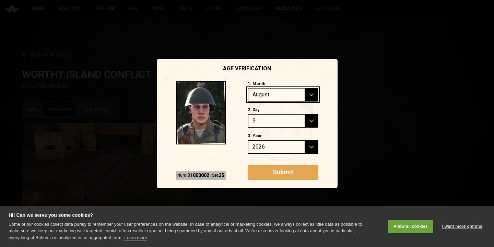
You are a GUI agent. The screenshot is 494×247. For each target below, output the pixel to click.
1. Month (256, 83)
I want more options (462, 226)
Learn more (135, 237)
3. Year (255, 135)
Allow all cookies (410, 226)
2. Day (253, 109)
